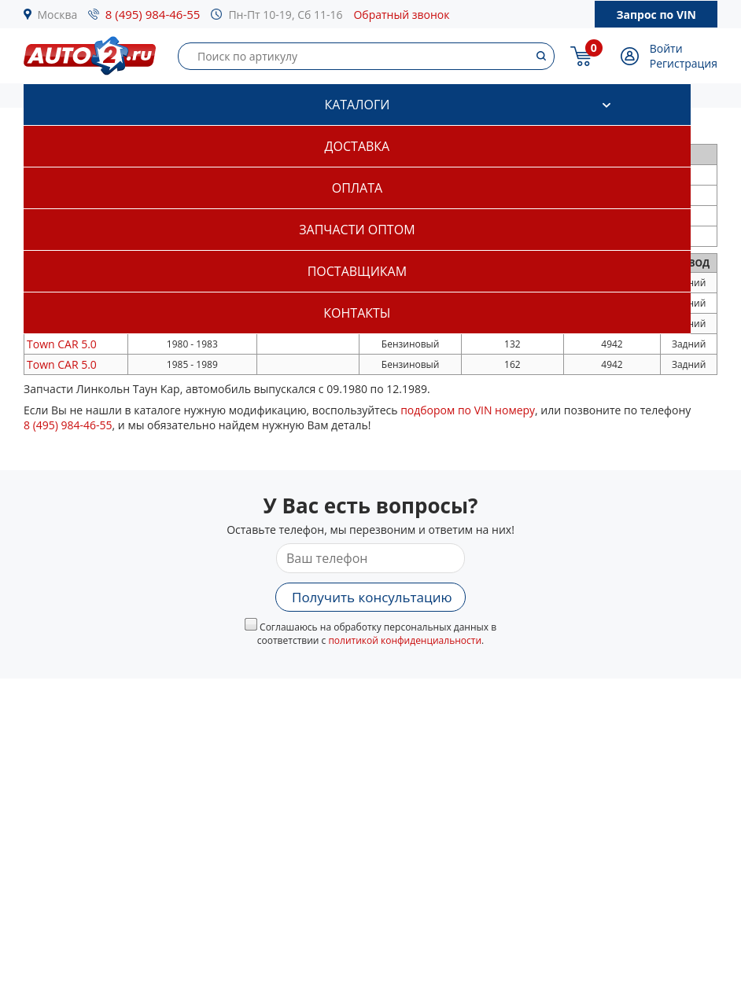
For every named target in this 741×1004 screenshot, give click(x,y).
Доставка (357, 146)
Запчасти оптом (357, 229)
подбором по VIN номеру (467, 410)
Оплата (357, 188)
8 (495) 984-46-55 (153, 14)
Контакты (356, 313)
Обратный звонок (401, 14)
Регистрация (683, 63)
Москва (58, 14)
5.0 (62, 344)
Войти (666, 48)
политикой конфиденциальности (404, 640)
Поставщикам (357, 271)
